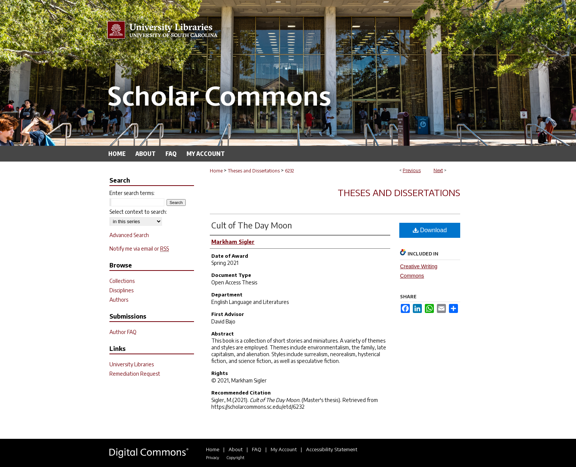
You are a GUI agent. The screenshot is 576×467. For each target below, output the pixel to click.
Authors (118, 299)
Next (438, 170)
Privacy (212, 457)
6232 (289, 171)
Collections (122, 281)
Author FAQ (122, 332)
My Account (284, 449)
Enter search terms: (132, 193)
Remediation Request (134, 373)
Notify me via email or (139, 248)
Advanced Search (129, 235)
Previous (412, 170)
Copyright (235, 457)
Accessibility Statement (331, 449)
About (236, 449)
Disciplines (121, 290)
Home (216, 171)
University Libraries (131, 364)
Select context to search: (138, 212)
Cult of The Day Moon (251, 225)
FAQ (256, 449)
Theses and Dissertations (254, 171)
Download (430, 230)
